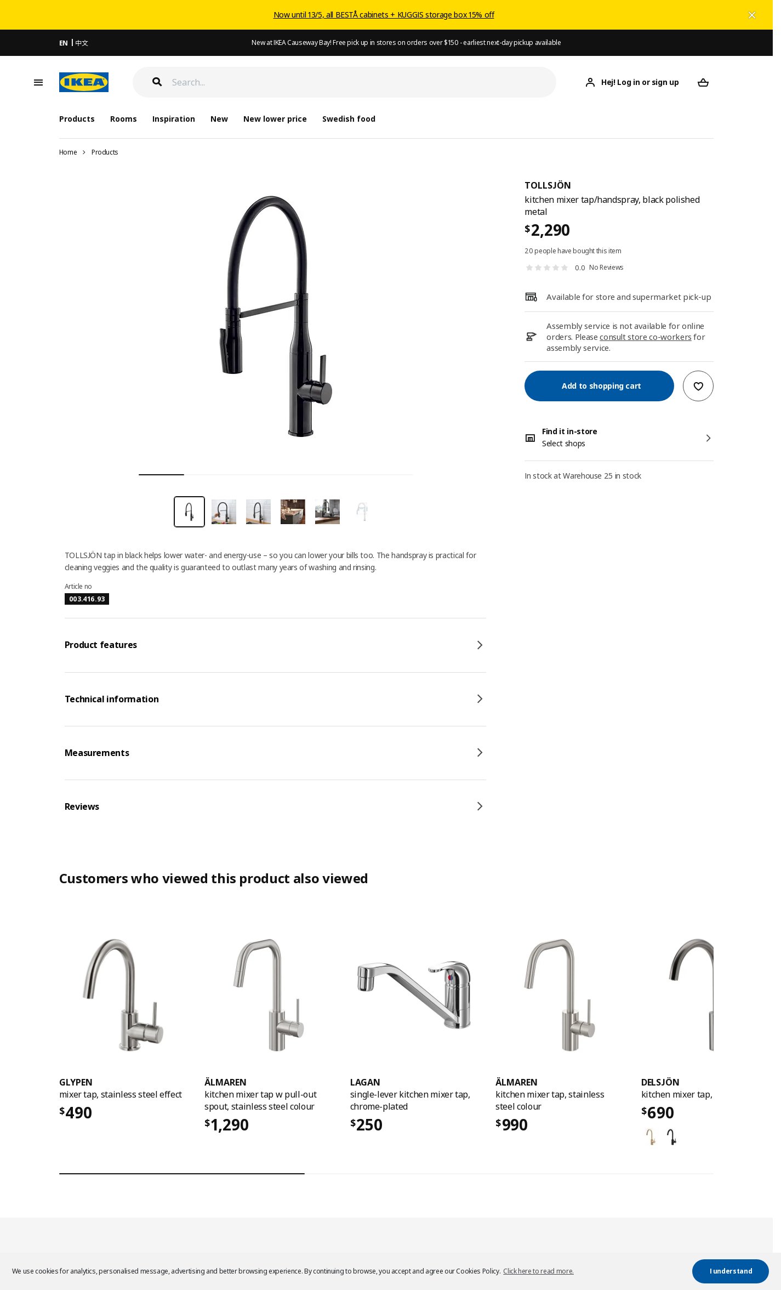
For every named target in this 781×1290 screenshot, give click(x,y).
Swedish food (348, 118)
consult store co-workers (646, 336)
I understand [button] (731, 1271)
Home (68, 152)
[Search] (364, 82)
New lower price (275, 118)
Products (105, 152)
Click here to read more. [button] (538, 1271)
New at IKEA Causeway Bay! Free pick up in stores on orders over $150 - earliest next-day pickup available (406, 42)
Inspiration (173, 118)
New (219, 118)
